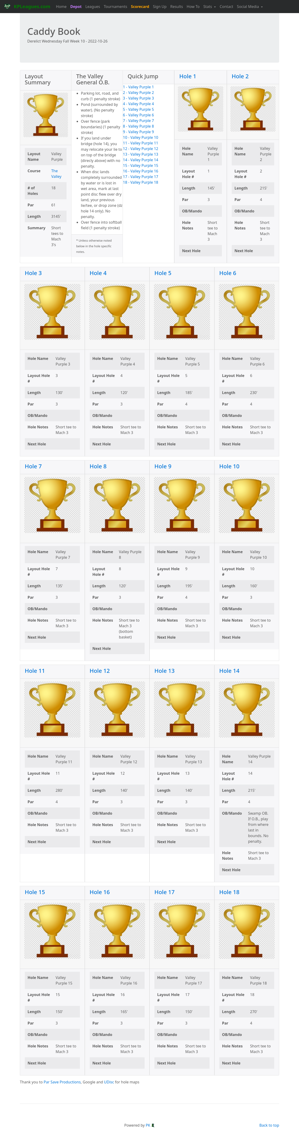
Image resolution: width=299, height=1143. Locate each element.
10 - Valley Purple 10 (140, 137)
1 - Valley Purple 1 (138, 87)
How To (193, 6)
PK (150, 1125)
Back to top (269, 1125)
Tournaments (115, 6)
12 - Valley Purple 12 (140, 148)
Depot (76, 6)
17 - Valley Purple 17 (140, 176)
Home (61, 6)
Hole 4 (98, 273)
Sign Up (160, 6)
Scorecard (140, 6)
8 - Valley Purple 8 (138, 126)
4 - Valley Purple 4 (138, 103)
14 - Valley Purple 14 (140, 159)
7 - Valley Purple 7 (138, 120)
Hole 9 (162, 466)
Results (176, 6)
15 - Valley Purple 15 (140, 165)
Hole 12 (100, 670)
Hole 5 (162, 273)
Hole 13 (164, 670)
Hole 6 (227, 273)
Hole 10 (229, 466)
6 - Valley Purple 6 (138, 115)
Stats (208, 6)
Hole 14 (229, 670)
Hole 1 (187, 76)
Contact (226, 6)
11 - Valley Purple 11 (140, 143)
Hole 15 (35, 892)
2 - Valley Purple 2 (138, 92)
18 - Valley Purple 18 (140, 182)
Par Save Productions (62, 1082)
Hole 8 (98, 466)
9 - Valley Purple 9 (138, 131)
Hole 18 (229, 892)
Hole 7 (33, 466)
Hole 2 (240, 76)
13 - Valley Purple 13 (140, 154)
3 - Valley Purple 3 (138, 98)
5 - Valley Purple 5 (138, 109)
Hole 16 (100, 892)
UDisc (109, 1082)
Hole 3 (33, 273)
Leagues (92, 6)
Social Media (248, 6)
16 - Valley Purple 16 (140, 171)
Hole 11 (35, 670)
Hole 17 (164, 892)
